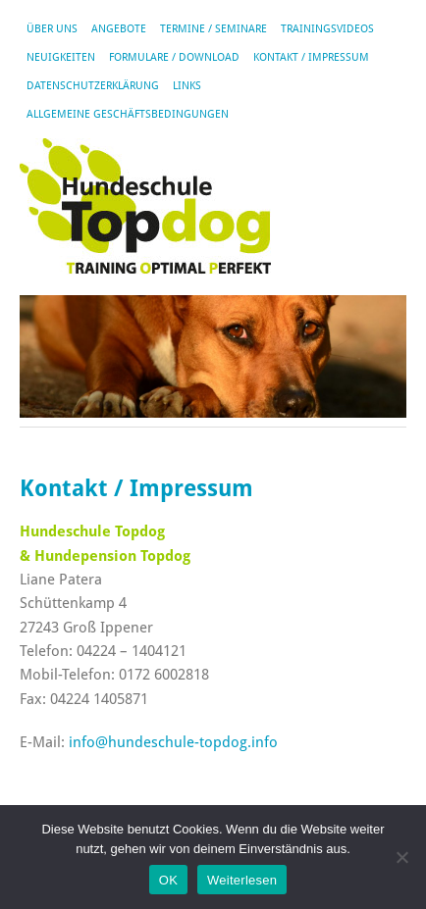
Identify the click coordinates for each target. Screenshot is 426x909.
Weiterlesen (242, 880)
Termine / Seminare (213, 29)
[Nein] (401, 857)
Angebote (118, 29)
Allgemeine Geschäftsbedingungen (128, 114)
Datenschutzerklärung (93, 85)
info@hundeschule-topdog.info (173, 742)
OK (168, 880)
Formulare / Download (174, 57)
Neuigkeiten (61, 57)
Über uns (52, 29)
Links (187, 85)
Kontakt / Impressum (311, 57)
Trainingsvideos (327, 29)
